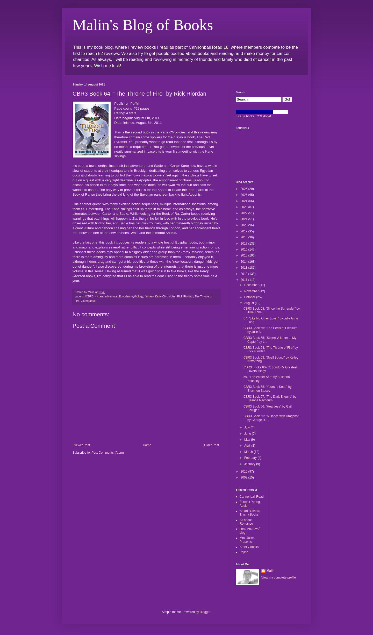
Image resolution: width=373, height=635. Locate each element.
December (252, 285)
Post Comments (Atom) (107, 452)
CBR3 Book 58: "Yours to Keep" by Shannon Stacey (267, 388)
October (250, 297)
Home (147, 445)
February (250, 458)
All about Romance (246, 521)
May (247, 439)
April (247, 445)
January (250, 464)
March (249, 452)
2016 (244, 249)
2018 (244, 237)
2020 (244, 225)
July (247, 427)
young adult (88, 300)
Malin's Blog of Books (143, 24)
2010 (244, 471)
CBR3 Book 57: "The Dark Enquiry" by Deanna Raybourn (269, 398)
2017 (244, 243)
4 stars (99, 296)
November (252, 291)
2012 (244, 274)
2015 (244, 255)
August (249, 303)
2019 (244, 231)
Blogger (205, 612)
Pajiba (244, 552)
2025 (244, 195)
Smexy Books (249, 547)
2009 (244, 477)
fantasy (149, 296)
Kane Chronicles (165, 296)
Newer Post (82, 445)
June (248, 434)
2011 (244, 280)
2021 (244, 219)
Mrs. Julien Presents (247, 539)
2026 (244, 189)
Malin (271, 571)
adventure (111, 296)
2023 (244, 207)
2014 (244, 261)
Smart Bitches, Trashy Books (250, 512)
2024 (244, 201)
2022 (244, 213)
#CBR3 (89, 296)
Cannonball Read (252, 496)
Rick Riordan (185, 296)
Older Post (211, 445)
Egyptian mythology (131, 296)
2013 (244, 267)
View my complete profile (278, 577)
